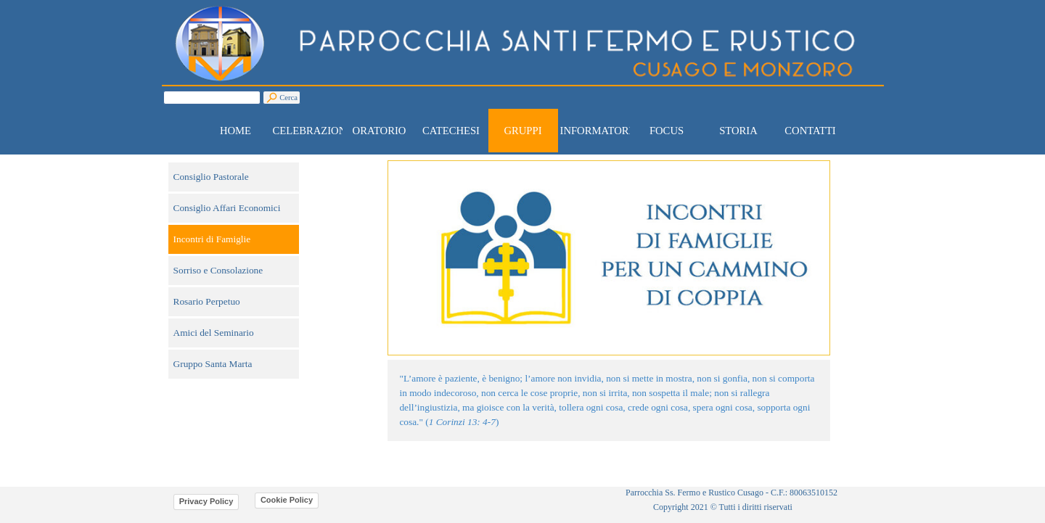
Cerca (288, 98)
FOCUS (666, 130)
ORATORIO (379, 130)
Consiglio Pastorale (211, 176)
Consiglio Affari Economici (227, 207)
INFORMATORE (598, 130)
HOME (235, 130)
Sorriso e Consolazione (218, 270)
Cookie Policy (287, 499)
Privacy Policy (206, 501)
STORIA (738, 130)
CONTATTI (809, 130)
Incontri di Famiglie (212, 239)
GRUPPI (522, 130)
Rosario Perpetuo (206, 301)
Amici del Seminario (213, 332)
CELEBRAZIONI (312, 130)
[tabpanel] (609, 400)
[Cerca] (212, 97)
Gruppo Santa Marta (213, 363)
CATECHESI (451, 130)
